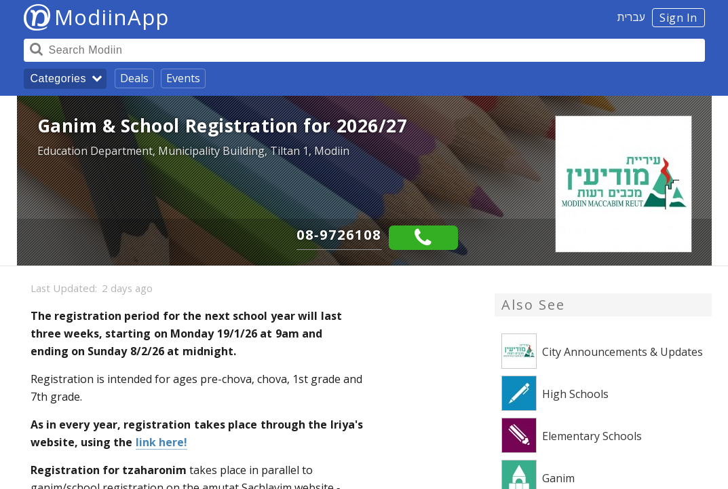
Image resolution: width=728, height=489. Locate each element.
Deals (134, 78)
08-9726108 (339, 234)
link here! (161, 442)
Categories (58, 78)
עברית (631, 17)
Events (183, 78)
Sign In (678, 17)
